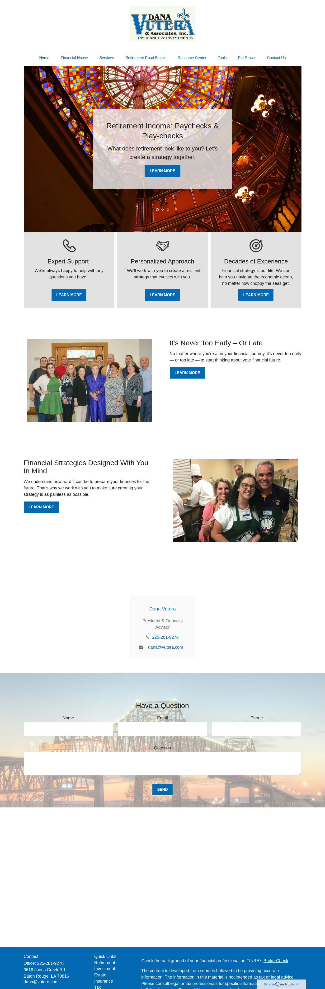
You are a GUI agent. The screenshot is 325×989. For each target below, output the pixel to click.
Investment (104, 968)
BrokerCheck (276, 960)
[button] (44, 58)
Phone (256, 718)
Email (162, 718)
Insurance (103, 981)
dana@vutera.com (165, 647)
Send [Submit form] (162, 789)
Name (68, 718)
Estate (100, 975)
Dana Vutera (162, 608)
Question (162, 747)
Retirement (104, 962)
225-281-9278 (165, 637)
